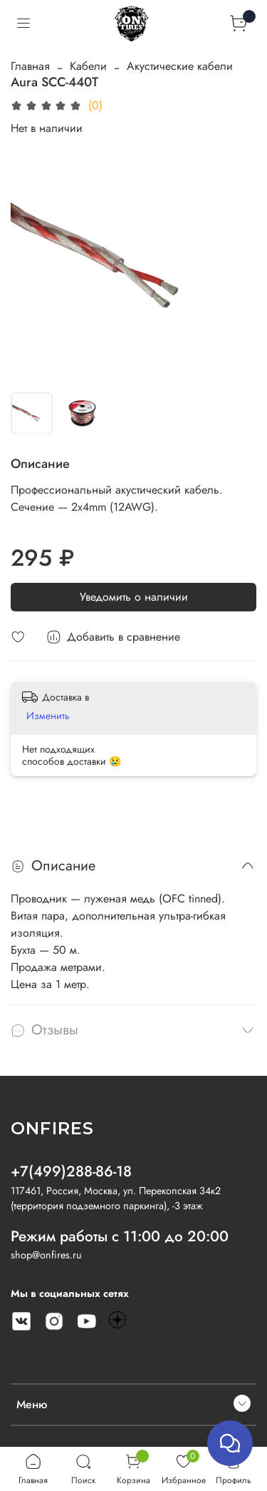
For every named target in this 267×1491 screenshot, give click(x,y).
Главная (30, 66)
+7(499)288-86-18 (71, 1171)
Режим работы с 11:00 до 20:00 (120, 1236)
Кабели (88, 66)
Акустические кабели (180, 66)
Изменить (48, 715)
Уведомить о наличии (134, 597)
